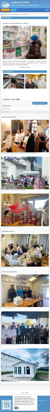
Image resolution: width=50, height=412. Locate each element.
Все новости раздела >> (40, 103)
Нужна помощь (6, 108)
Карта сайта (25, 393)
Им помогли (24, 14)
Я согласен (17, 407)
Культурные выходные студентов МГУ (10, 344)
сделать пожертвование (5, 10)
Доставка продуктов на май (8, 307)
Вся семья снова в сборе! (7, 267)
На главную (4, 14)
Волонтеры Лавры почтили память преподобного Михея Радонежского (19, 153)
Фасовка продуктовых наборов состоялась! (12, 226)
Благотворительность (14, 14)
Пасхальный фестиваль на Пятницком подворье (13, 190)
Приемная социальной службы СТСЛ (10, 381)
